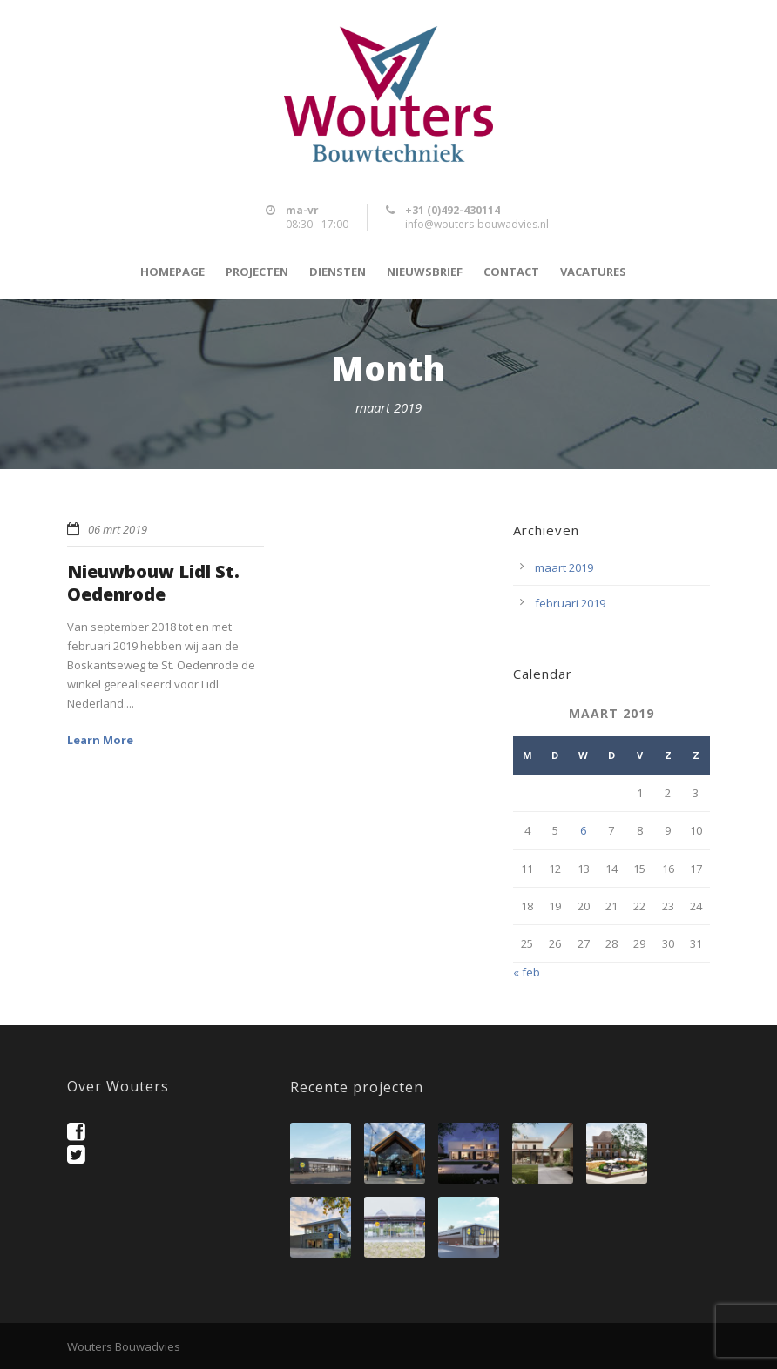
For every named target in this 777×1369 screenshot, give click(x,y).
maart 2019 (564, 567)
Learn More (100, 740)
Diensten (337, 272)
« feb (526, 972)
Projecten (257, 272)
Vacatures (593, 272)
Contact (511, 272)
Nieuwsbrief (425, 272)
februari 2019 (570, 603)
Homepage (172, 272)
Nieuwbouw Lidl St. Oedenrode (153, 583)
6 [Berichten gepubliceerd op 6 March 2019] (583, 830)
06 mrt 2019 (117, 529)
